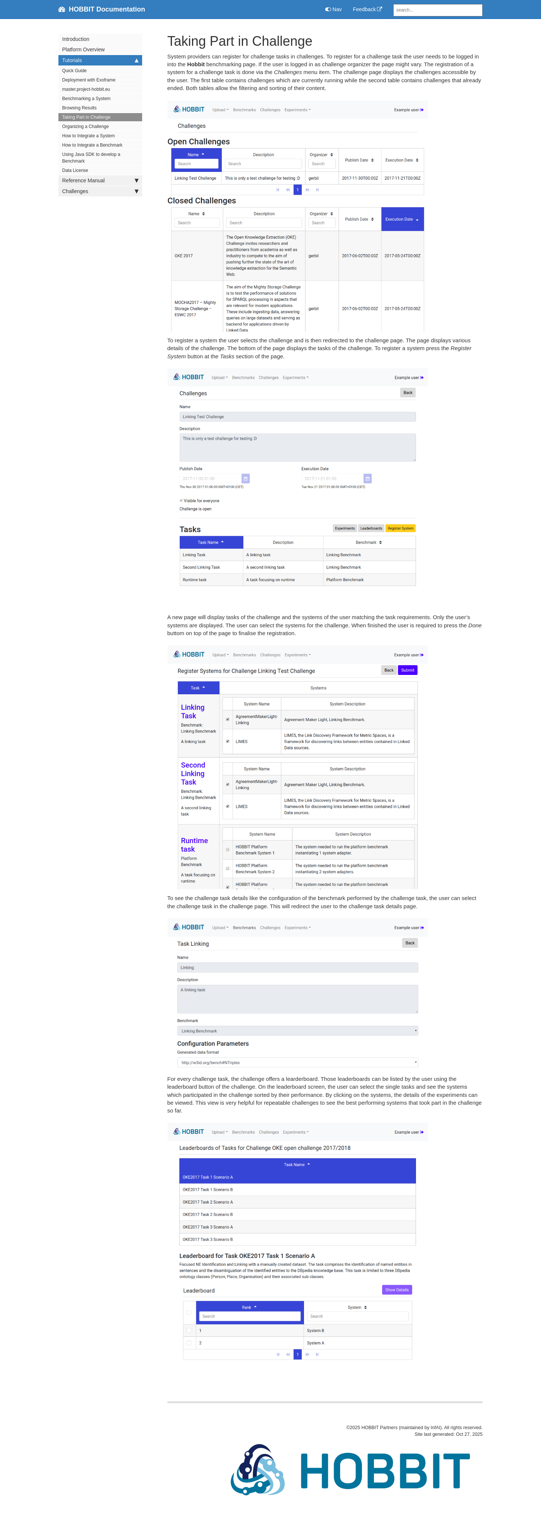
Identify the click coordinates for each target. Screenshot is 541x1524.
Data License (75, 170)
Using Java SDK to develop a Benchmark (91, 158)
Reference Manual (100, 180)
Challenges (100, 191)
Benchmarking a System (86, 98)
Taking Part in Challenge (86, 117)
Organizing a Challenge (85, 126)
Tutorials (100, 60)
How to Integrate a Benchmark (92, 145)
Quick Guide (74, 70)
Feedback (364, 9)
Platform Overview (83, 49)
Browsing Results (79, 108)
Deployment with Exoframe (88, 80)
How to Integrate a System (88, 135)
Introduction (75, 39)
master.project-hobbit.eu (86, 89)
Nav (333, 9)
